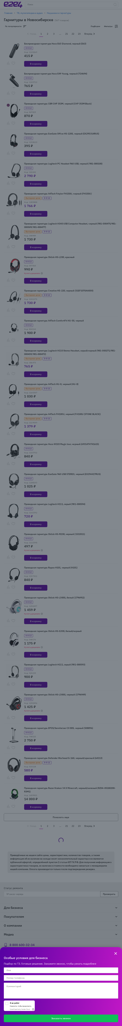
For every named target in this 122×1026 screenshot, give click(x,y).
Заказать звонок (61, 1018)
